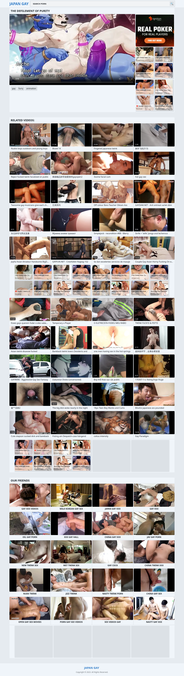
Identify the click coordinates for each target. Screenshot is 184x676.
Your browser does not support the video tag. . (72, 49)
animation (31, 88)
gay (13, 88)
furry (21, 88)
